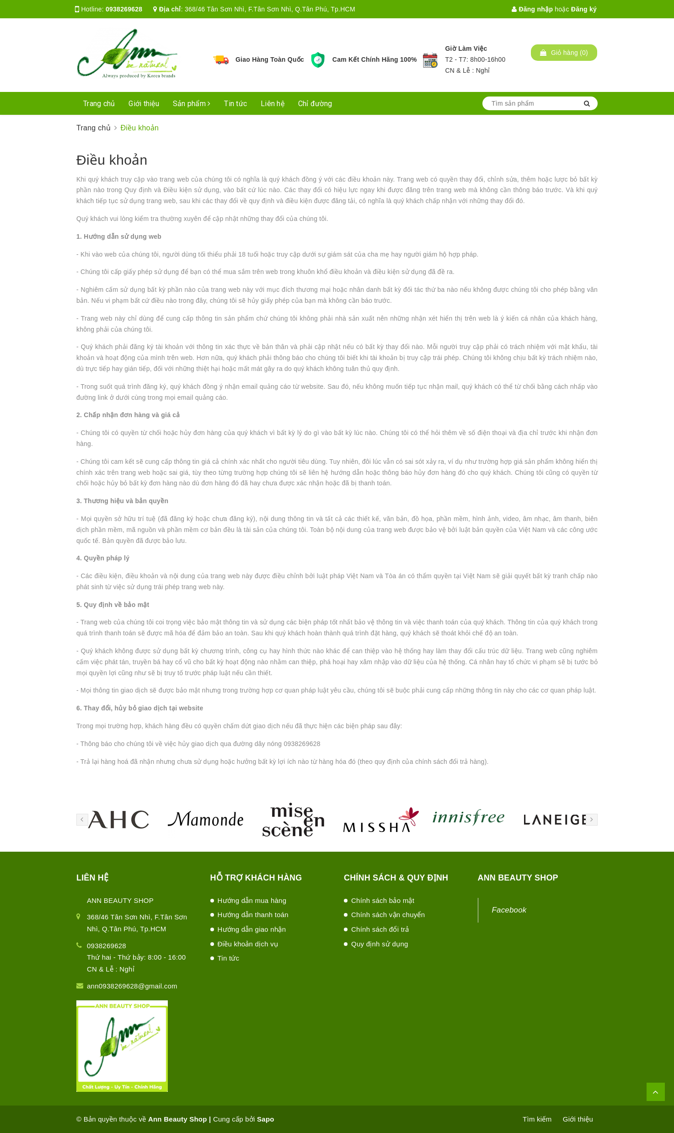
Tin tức (235, 103)
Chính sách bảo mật (382, 900)
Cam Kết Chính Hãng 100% (374, 59)
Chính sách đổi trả (380, 929)
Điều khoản (111, 159)
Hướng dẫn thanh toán (253, 914)
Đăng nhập (532, 9)
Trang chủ (99, 103)
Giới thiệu (143, 103)
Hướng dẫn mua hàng (252, 900)
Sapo (265, 1119)
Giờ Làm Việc (466, 48)
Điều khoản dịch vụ (248, 944)
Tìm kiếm (537, 1119)
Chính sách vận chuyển (388, 914)
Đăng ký (584, 9)
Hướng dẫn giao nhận (252, 929)
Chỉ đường (315, 103)
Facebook (509, 910)
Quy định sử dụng (379, 944)
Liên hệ (272, 103)
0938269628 (124, 9)
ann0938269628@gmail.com (132, 986)
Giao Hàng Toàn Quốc (269, 59)
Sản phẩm (192, 103)
